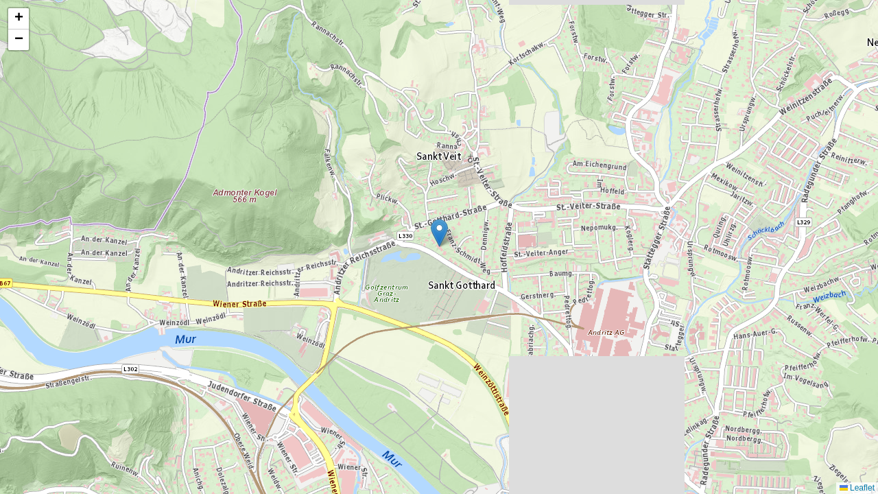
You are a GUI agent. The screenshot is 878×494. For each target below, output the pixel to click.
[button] (439, 233)
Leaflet (857, 488)
